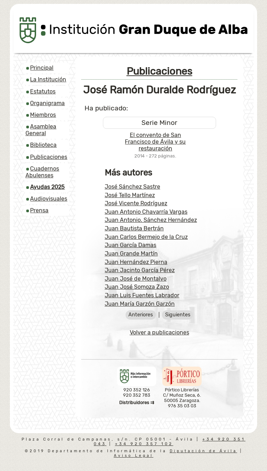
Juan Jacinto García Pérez (140, 270)
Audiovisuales (48, 198)
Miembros (43, 114)
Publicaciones (48, 157)
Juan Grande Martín (131, 253)
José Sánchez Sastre (132, 186)
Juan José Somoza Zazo (137, 286)
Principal (41, 67)
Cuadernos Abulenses (42, 172)
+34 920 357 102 (144, 444)
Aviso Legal (133, 455)
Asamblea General (41, 130)
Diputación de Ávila (203, 451)
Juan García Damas (130, 245)
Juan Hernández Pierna (136, 262)
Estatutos (43, 91)
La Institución (48, 79)
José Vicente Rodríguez (136, 203)
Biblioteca (43, 145)
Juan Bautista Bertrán (134, 228)
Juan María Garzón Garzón (140, 303)
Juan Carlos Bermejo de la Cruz (146, 237)
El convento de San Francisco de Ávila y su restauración (155, 142)
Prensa (39, 210)
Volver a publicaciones (159, 332)
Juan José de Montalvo (136, 278)
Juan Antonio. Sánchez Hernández (151, 220)
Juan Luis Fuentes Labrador (142, 295)
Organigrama (47, 103)
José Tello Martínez (130, 195)
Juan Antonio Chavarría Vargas (146, 211)
